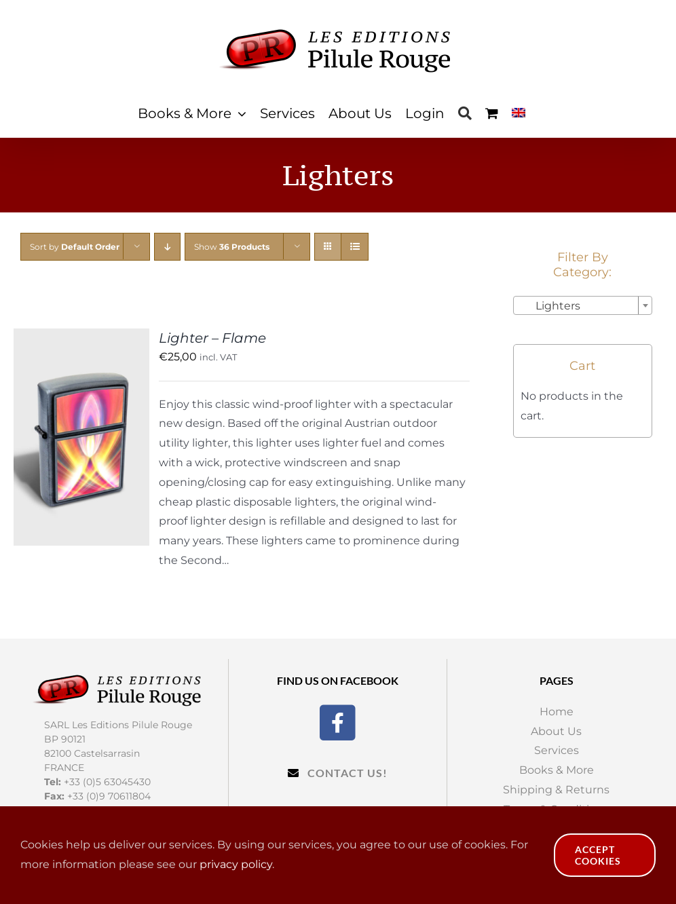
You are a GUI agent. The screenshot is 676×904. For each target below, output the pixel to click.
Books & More (556, 770)
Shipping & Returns (556, 789)
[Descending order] (167, 247)
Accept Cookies (598, 855)
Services (556, 750)
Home (557, 711)
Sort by (74, 247)
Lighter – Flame (212, 338)
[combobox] (582, 305)
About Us (556, 731)
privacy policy (236, 864)
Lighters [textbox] (549, 305)
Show (231, 247)
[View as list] (354, 246)
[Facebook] (337, 721)
